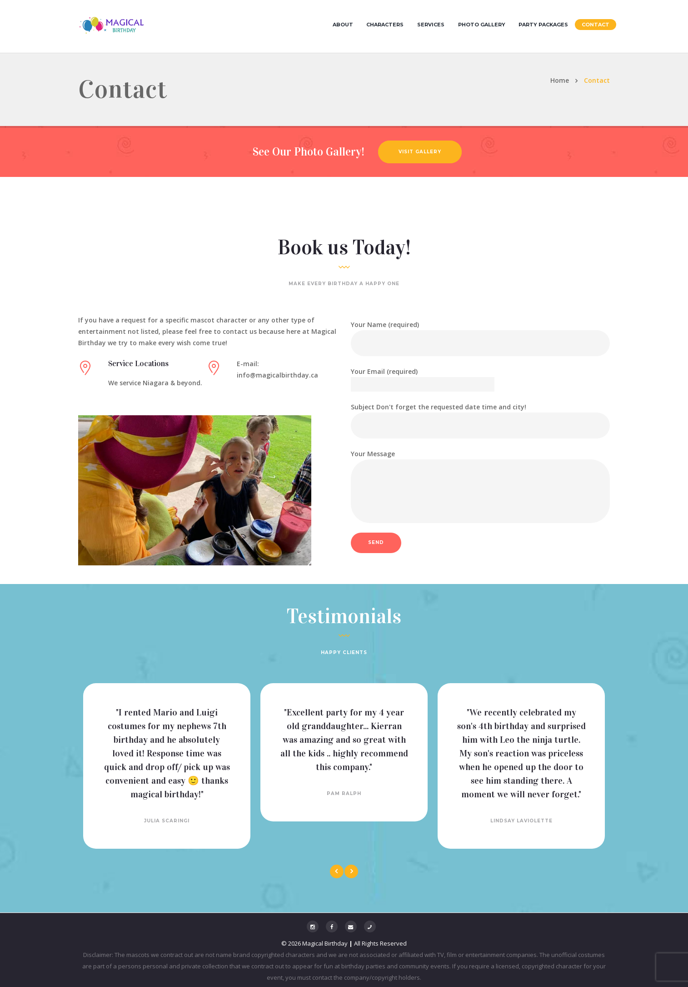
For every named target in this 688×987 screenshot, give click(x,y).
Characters (385, 24)
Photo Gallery (481, 24)
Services (430, 24)
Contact (595, 24)
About (343, 24)
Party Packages (543, 24)
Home (559, 80)
